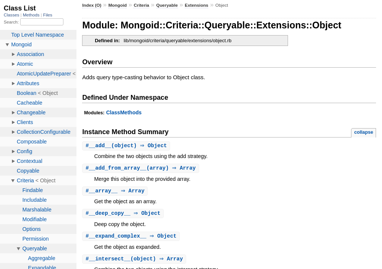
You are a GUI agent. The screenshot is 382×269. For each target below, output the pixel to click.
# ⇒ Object (123, 214)
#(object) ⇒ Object (127, 145)
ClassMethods (123, 112)
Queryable (167, 5)
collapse (363, 132)
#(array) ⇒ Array (141, 168)
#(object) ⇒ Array (135, 261)
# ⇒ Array (115, 191)
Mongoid (117, 5)
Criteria (141, 5)
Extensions (196, 5)
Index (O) (91, 5)
